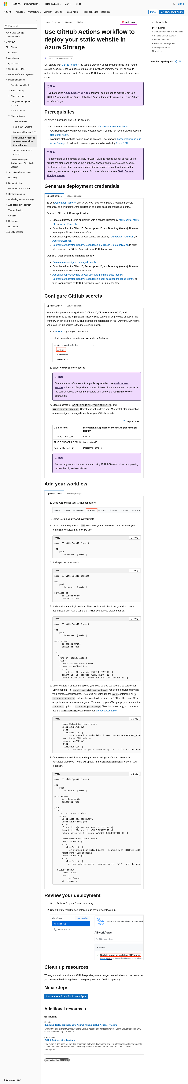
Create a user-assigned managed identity (74, 262)
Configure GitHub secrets (164, 36)
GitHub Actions (70, 65)
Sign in (181, 4)
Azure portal (125, 220)
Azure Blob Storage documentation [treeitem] (15, 35)
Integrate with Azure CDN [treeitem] (25, 132)
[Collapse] (36, 20)
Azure (58, 22)
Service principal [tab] (74, 196)
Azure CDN (122, 143)
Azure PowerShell (69, 224)
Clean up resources (161, 47)
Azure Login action (64, 202)
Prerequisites (158, 28)
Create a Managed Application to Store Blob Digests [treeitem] (22, 163)
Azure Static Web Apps (77, 93)
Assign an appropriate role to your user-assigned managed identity (87, 274)
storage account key (106, 710)
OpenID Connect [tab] (54, 196)
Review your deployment (163, 43)
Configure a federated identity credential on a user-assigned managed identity (93, 279)
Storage (69, 22)
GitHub (59, 331)
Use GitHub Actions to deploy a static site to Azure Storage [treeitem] (24, 141)
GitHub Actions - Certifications (59, 1040)
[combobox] (20, 26)
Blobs (80, 22)
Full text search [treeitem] (18, 110)
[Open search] (174, 4)
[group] (96, 737)
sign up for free (58, 135)
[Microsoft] (5, 4)
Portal (153, 12)
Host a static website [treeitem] (22, 127)
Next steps (157, 51)
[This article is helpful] (176, 61)
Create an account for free (112, 126)
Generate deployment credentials (167, 31)
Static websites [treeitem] (20, 121)
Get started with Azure (172, 12)
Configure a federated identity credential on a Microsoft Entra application (90, 245)
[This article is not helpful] (180, 61)
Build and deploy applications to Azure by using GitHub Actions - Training (80, 1025)
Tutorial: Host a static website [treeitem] (23, 152)
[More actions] (141, 22)
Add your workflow (160, 39)
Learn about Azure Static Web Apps (66, 996)
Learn (47, 22)
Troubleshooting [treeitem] (15, 210)
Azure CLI (129, 236)
